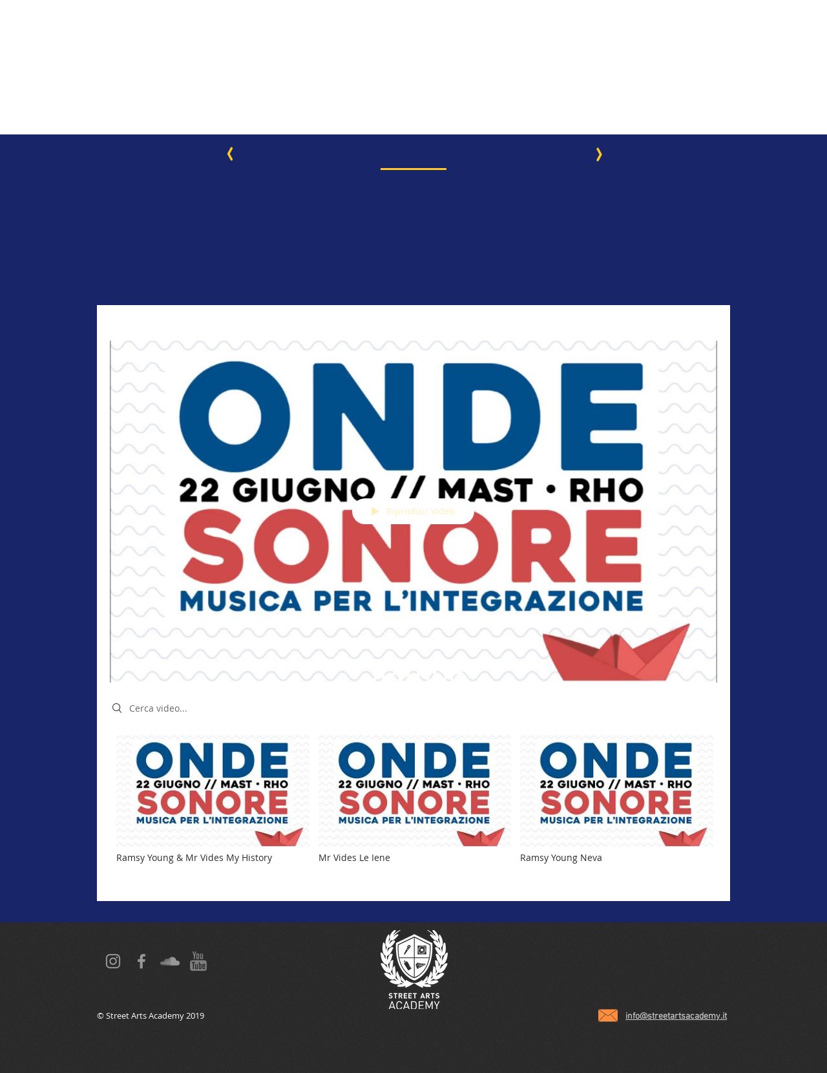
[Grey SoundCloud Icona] (170, 961)
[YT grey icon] (198, 961)
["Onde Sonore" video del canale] (413, 809)
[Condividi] (704, 323)
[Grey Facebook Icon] (141, 961)
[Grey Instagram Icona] (113, 961)
